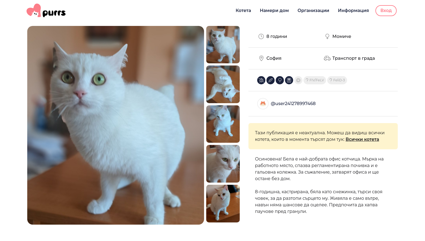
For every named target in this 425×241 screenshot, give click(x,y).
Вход (386, 10)
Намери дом (274, 10)
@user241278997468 (293, 103)
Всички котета (362, 139)
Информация (353, 10)
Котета (243, 10)
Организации (313, 10)
